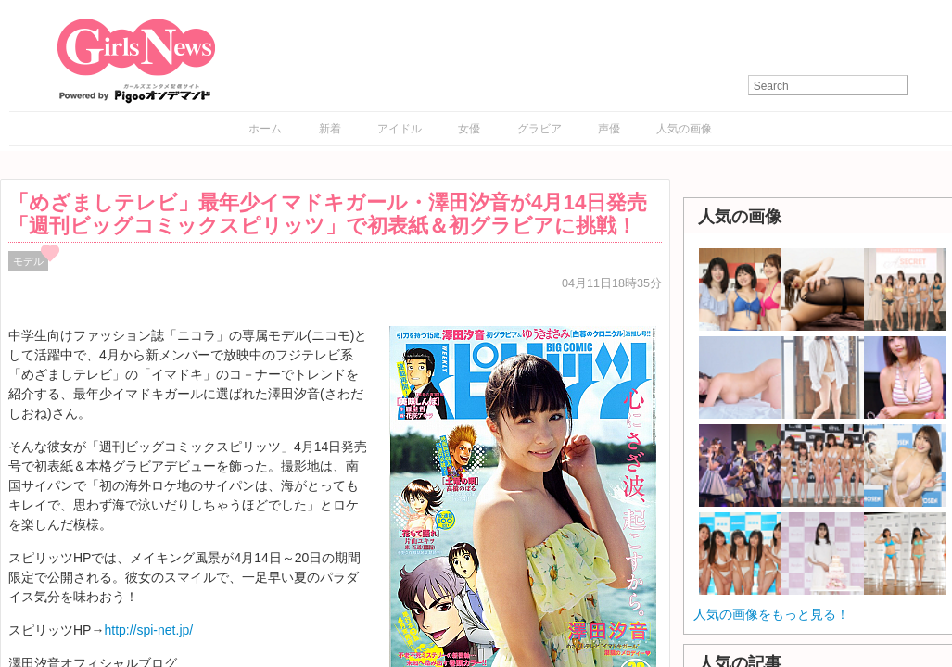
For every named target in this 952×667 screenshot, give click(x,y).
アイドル (399, 128)
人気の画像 (684, 128)
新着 (330, 128)
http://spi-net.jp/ (148, 630)
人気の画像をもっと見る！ (771, 614)
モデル (28, 261)
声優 (609, 128)
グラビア (539, 128)
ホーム (265, 128)
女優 (469, 128)
